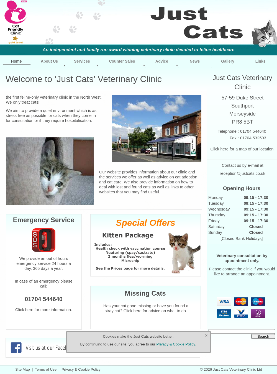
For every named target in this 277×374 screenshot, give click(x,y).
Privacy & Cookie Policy (80, 369)
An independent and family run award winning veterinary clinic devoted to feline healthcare (139, 49)
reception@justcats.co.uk (242, 173)
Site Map (22, 369)
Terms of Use (46, 369)
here (224, 149)
